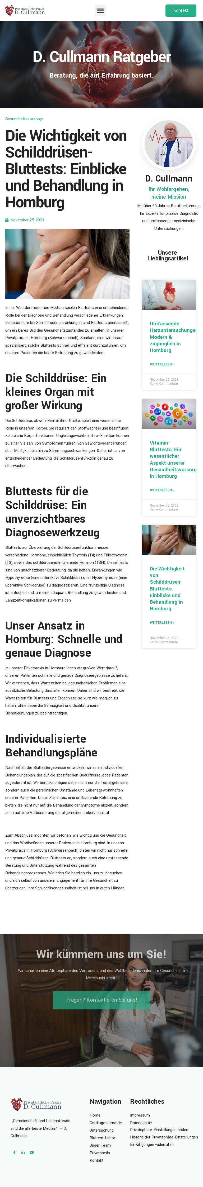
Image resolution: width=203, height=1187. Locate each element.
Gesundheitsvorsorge (24, 119)
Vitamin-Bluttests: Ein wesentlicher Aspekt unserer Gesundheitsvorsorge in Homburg (174, 459)
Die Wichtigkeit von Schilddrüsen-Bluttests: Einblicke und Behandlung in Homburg (167, 588)
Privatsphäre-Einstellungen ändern (160, 1130)
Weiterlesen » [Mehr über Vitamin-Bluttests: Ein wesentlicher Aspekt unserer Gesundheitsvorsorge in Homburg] (162, 490)
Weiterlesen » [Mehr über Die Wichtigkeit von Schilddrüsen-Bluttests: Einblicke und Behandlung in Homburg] (162, 622)
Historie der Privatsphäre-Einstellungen (164, 1137)
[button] (100, 10)
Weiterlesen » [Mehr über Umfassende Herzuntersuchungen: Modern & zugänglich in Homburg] (162, 364)
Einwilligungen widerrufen (152, 1144)
